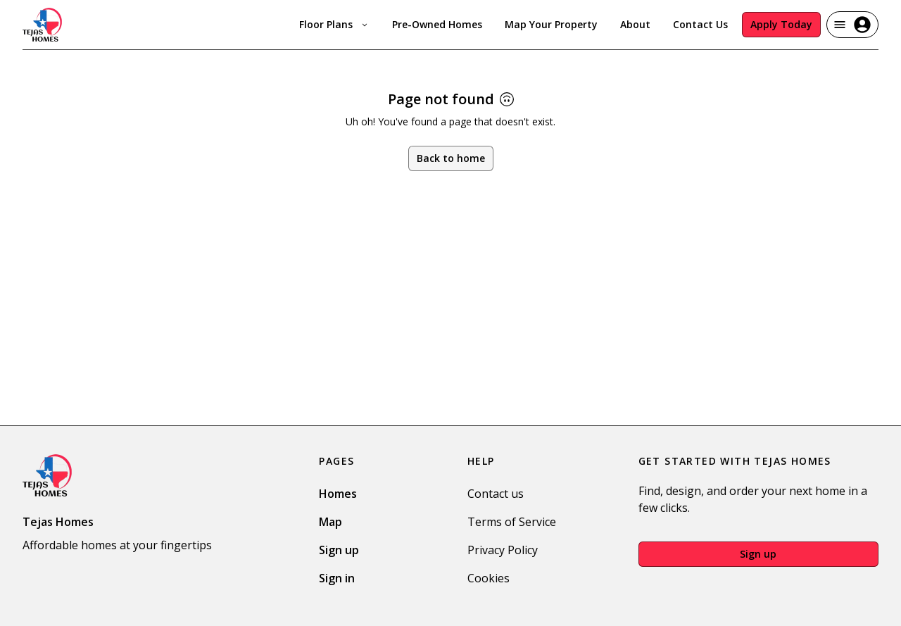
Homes (338, 493)
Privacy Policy (502, 550)
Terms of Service (511, 522)
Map (330, 522)
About (635, 24)
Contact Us (700, 24)
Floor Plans (334, 24)
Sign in (337, 578)
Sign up (339, 550)
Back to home (451, 158)
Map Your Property (551, 24)
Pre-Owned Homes (437, 24)
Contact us (495, 493)
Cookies (488, 578)
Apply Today (781, 24)
